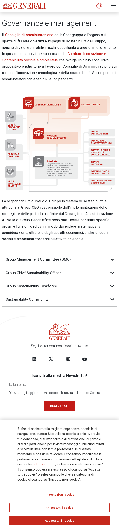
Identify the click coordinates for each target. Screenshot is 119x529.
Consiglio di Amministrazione (29, 35)
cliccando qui (44, 466)
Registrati (59, 405)
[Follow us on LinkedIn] (34, 359)
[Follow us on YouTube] (84, 359)
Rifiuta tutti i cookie (60, 509)
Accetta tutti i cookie (60, 522)
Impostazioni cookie (59, 496)
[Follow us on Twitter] (51, 359)
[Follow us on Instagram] (68, 359)
